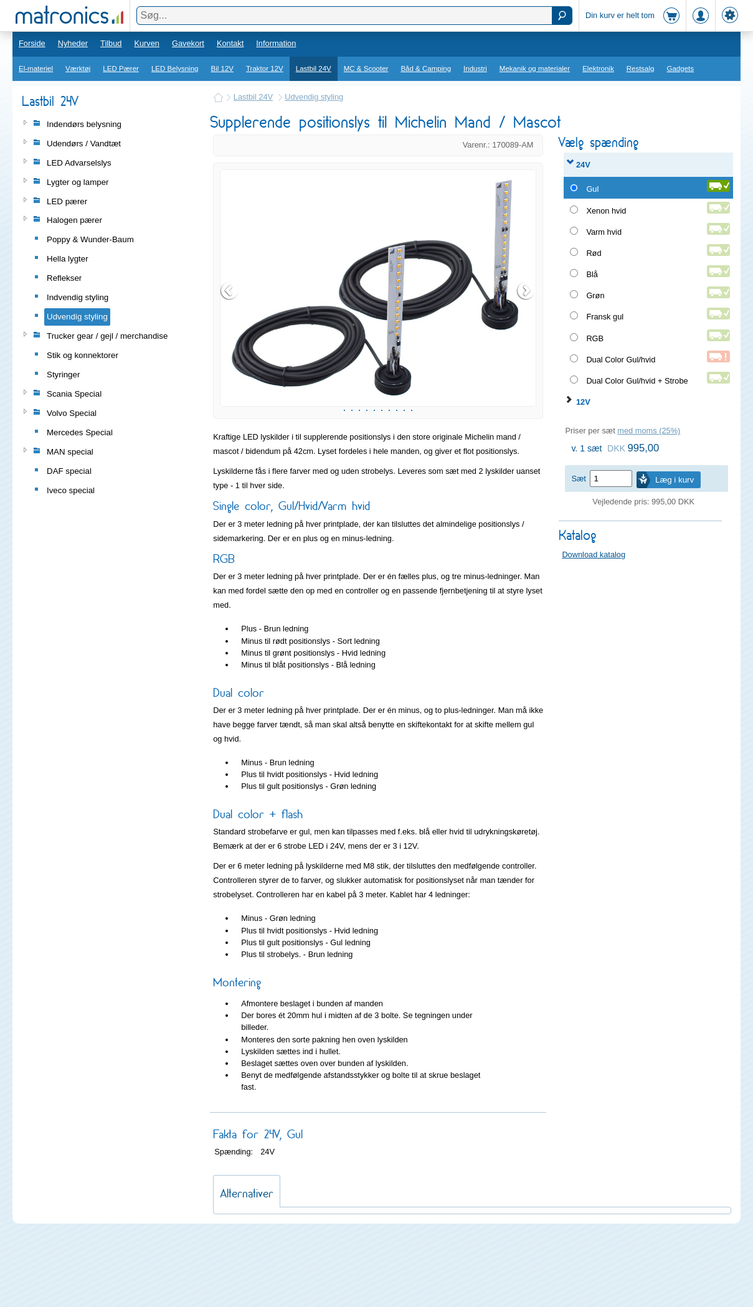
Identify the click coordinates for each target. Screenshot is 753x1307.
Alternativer (246, 1264)
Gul (592, 189)
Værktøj (77, 68)
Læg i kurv (674, 479)
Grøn (595, 295)
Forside (32, 43)
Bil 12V (222, 68)
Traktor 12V (264, 68)
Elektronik (598, 68)
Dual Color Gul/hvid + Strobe (637, 380)
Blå (592, 274)
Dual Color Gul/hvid (620, 359)
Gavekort (188, 43)
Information (276, 43)
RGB (595, 338)
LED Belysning (175, 68)
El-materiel (36, 68)
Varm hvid (604, 232)
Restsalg (641, 68)
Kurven (146, 43)
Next (526, 326)
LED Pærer (121, 68)
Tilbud (110, 43)
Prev (230, 326)
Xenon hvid (606, 210)
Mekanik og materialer (535, 68)
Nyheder (73, 43)
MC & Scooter (366, 68)
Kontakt (230, 43)
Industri (475, 68)
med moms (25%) (648, 430)
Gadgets (680, 68)
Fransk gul (604, 316)
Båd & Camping (425, 68)
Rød (593, 253)
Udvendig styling (314, 96)
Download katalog (593, 554)
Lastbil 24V (313, 68)
